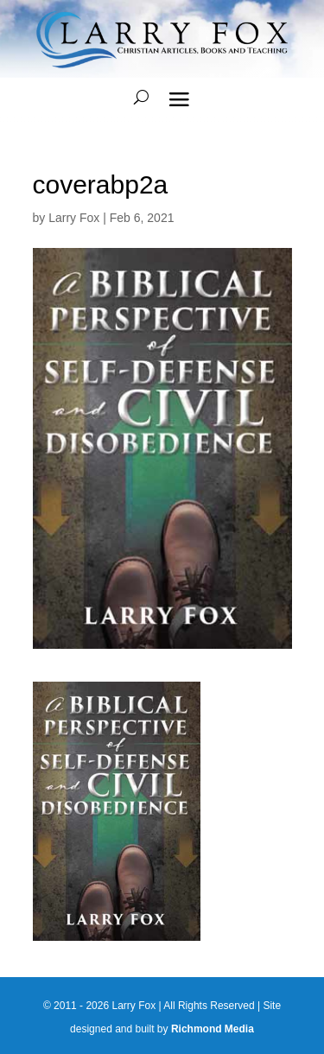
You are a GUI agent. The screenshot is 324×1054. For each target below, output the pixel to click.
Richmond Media (212, 1029)
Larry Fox (73, 218)
